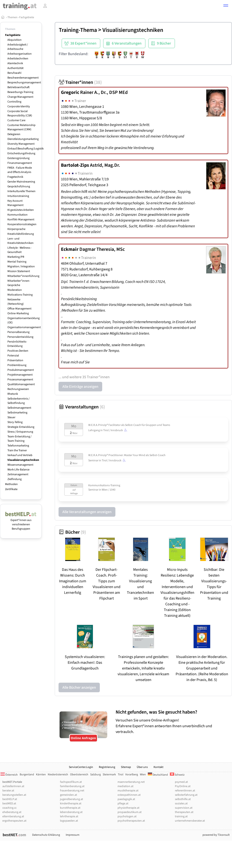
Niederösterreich (58, 774)
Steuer (11, 417)
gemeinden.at (68, 795)
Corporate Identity (18, 106)
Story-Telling (15, 422)
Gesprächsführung (18, 186)
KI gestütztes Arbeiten (20, 210)
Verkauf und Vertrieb (19, 455)
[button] (226, 6)
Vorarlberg (131, 774)
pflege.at (123, 803)
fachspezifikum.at (71, 782)
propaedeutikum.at (130, 812)
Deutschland (158, 775)
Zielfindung (14, 479)
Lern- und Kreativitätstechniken (20, 241)
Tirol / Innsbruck (116, 430)
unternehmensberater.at (190, 821)
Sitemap (126, 767)
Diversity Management (21, 144)
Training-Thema (78, 30)
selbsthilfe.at (183, 799)
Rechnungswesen (18, 389)
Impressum (72, 835)
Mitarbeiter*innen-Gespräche (18, 283)
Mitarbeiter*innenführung (23, 276)
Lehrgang (94, 430)
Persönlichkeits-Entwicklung (17, 344)
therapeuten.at (184, 812)
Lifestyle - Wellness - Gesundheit (19, 250)
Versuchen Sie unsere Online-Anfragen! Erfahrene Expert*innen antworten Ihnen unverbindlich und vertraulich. (173, 722)
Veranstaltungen (82, 407)
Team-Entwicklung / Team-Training (19, 439)
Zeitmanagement (17, 474)
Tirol (120, 774)
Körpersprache (16, 229)
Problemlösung (16, 365)
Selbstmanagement (19, 408)
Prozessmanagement (20, 380)
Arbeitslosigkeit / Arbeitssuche (17, 47)
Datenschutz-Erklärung (46, 835)
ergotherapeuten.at (14, 821)
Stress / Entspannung (20, 432)
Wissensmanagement (20, 465)
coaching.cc (9, 808)
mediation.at (125, 786)
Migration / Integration (21, 266)
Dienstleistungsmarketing (23, 139)
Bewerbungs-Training (20, 92)
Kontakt (158, 767)
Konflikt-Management (20, 219)
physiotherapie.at (128, 808)
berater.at (8, 791)
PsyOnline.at (182, 786)
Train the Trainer (17, 450)
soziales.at (181, 803)
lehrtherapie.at (69, 816)
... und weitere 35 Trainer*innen (84, 377)
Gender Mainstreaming (21, 182)
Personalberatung (18, 332)
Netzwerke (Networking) (15, 301)
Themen (12, 17)
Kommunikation (17, 215)
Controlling (14, 102)
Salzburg (95, 774)
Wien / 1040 (108, 490)
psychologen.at (127, 816)
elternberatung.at (13, 816)
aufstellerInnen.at (13, 786)
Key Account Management (15, 203)
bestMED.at (9, 803)
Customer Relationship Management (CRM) (21, 127)
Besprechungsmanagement (24, 82)
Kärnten (41, 774)
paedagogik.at (126, 799)
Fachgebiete (26, 17)
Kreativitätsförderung (20, 234)
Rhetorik (12, 394)
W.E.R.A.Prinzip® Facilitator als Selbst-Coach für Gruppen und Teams (129, 425)
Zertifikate (11, 489)
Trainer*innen (80, 82)
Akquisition (14, 40)
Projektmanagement (20, 375)
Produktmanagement (20, 370)
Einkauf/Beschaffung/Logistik (25, 149)
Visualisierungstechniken (23, 460)
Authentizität (15, 68)
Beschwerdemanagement (23, 78)
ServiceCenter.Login (81, 767)
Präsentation (15, 360)
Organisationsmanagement (24, 327)
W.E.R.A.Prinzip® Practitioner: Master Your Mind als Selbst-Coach (127, 455)
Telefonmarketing (18, 446)
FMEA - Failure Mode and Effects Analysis (19, 170)
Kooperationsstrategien (21, 224)
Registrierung (107, 767)
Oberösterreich (79, 774)
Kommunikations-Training (104, 485)
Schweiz (177, 775)
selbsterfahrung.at (186, 795)
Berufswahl (14, 73)
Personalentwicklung (20, 337)
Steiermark (109, 774)
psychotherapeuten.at (131, 821)
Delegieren (13, 134)
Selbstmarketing (17, 413)
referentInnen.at (185, 791)
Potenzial (13, 356)
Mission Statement (18, 271)
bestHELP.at (9, 799)
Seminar (93, 460)
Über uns (142, 767)
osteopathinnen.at (129, 795)
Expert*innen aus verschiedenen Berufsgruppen (21, 522)
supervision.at (183, 808)
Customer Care (16, 120)
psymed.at (181, 782)
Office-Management (19, 309)
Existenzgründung (18, 158)
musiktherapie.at (128, 791)
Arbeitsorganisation (19, 54)
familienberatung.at (72, 786)
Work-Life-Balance (18, 470)
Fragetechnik (15, 177)
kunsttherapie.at (70, 808)
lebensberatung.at (71, 812)
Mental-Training (16, 262)
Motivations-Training (20, 295)
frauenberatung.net (72, 791)
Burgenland (27, 774)
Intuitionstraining (18, 196)
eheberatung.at (11, 812)
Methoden (11, 484)
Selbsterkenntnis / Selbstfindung (18, 401)
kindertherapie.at (70, 803)
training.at (181, 816)
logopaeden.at (69, 821)
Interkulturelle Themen (21, 191)
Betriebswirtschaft (18, 87)
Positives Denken (17, 351)
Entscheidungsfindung (21, 153)
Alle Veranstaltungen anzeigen (87, 512)
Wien (143, 774)
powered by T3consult (216, 835)
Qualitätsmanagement (21, 384)
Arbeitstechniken (17, 59)
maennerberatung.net (131, 782)
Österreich (9, 775)
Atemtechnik (15, 63)
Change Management (20, 97)
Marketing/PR (15, 257)
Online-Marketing (18, 313)
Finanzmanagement (19, 163)
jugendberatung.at (71, 799)
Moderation (14, 290)
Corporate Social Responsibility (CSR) (19, 113)
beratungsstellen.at (14, 795)
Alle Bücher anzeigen (79, 687)
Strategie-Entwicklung (20, 427)
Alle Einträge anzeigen (80, 386)
